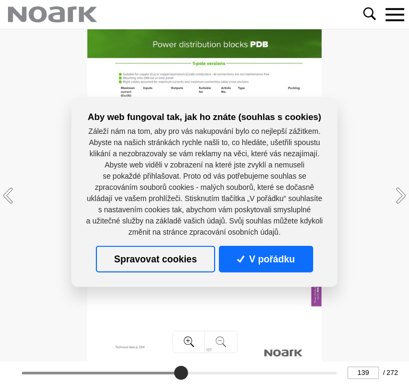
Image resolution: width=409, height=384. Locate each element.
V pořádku (266, 259)
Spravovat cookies (155, 259)
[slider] (181, 373)
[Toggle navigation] (394, 14)
